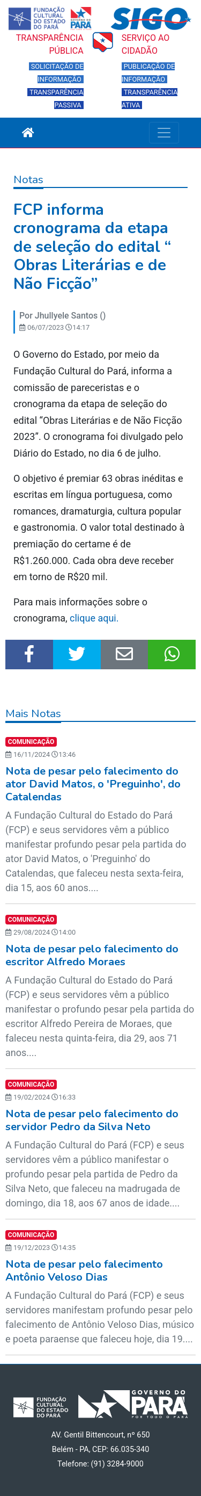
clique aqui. (95, 618)
